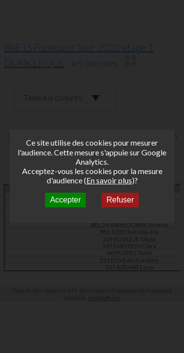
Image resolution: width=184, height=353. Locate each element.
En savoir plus (109, 180)
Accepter (65, 200)
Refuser (120, 200)
